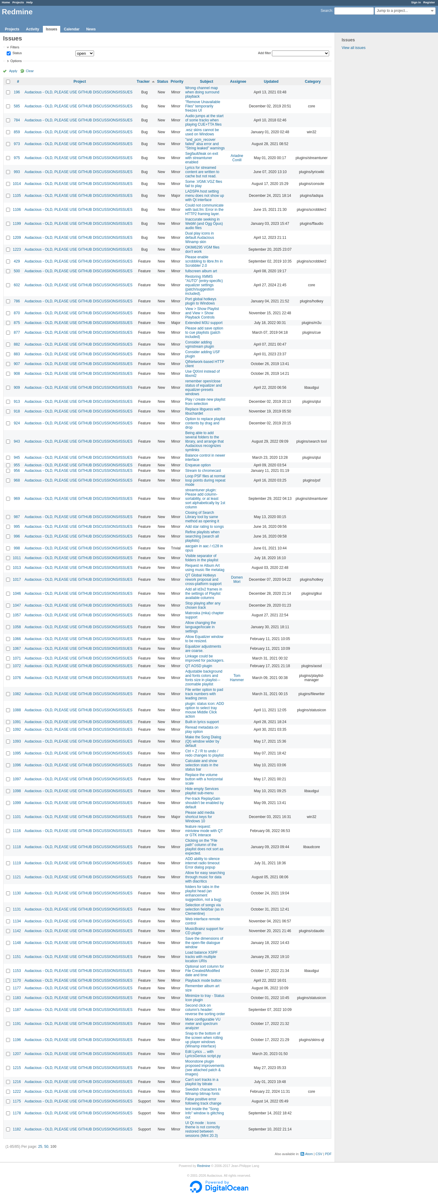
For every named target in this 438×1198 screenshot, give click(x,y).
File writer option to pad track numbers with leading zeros (204, 694)
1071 (17, 658)
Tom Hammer (237, 678)
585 (17, 106)
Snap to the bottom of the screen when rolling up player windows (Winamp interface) (204, 1039)
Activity (32, 29)
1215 (17, 1068)
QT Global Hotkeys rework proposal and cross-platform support (203, 579)
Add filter (264, 53)
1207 (17, 1054)
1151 (17, 957)
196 (17, 92)
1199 (17, 223)
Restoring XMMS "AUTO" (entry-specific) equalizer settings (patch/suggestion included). (204, 285)
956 (17, 470)
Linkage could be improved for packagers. (204, 658)
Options (16, 61)
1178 (17, 1113)
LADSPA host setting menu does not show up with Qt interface (204, 195)
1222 (17, 1091)
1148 (17, 943)
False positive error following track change (203, 1101)
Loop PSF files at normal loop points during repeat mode (205, 480)
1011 (17, 558)
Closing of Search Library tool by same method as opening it (202, 516)
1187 (17, 1010)
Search (326, 11)
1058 (17, 627)
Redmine (203, 1166)
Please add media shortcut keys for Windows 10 (199, 816)
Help (29, 2)
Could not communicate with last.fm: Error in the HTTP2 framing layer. (204, 209)
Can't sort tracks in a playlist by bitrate (201, 1082)
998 (17, 548)
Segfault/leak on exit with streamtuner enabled (201, 157)
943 (17, 441)
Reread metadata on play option (201, 729)
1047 (17, 605)
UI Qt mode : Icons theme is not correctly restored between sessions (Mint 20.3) (202, 1129)
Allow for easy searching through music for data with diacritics (205, 877)
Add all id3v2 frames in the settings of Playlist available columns (203, 593)
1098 (17, 791)
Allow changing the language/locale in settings (200, 627)
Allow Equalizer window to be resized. (204, 639)
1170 (17, 980)
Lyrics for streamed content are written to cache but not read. (202, 171)
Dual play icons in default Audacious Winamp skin (199, 237)
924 (17, 423)
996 (17, 536)
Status (17, 53)
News (91, 29)
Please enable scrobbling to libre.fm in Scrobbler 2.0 (204, 261)
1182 (17, 1129)
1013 (17, 568)
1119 (17, 863)
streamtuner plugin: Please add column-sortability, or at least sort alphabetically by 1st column (205, 498)
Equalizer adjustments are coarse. (203, 648)
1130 (17, 893)
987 (17, 517)
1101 (17, 817)
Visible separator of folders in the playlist (201, 558)
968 (17, 480)
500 (17, 271)
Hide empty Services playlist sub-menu (202, 791)
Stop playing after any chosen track (203, 605)
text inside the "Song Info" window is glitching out (204, 1113)
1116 (17, 831)
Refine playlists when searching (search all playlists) (202, 536)
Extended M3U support (204, 323)
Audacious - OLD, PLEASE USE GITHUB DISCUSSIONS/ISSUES (79, 92)
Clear (30, 71)
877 (17, 332)
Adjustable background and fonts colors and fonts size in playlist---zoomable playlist (203, 677)
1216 (17, 1082)
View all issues (353, 48)
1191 (17, 1024)
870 (17, 313)
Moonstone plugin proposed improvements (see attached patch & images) (204, 1067)
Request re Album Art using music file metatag (204, 567)
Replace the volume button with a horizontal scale (204, 779)
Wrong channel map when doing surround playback (202, 92)
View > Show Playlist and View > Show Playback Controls (202, 313)
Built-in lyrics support (202, 722)
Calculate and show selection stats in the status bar (201, 765)
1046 (17, 593)
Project (80, 81)
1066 (17, 639)
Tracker (143, 81)
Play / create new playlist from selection (205, 401)
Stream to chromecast (203, 470)
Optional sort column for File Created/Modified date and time (204, 970)
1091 (17, 722)
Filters (14, 47)
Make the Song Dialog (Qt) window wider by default (203, 741)
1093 (17, 741)
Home (6, 2)
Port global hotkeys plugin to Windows (200, 301)
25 (40, 1146)
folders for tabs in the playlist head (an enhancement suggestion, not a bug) (203, 893)
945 (17, 457)
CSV (318, 1154)
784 (17, 120)
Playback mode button (203, 980)
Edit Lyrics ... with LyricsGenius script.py (203, 1054)
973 (17, 144)
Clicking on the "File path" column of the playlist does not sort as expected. (204, 846)
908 (17, 373)
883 (17, 354)
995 (17, 526)
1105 (17, 195)
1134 (17, 921)
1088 (17, 710)
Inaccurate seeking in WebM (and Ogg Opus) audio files (204, 223)
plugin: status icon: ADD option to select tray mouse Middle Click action (204, 710)
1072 (17, 666)
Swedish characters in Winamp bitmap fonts (203, 1091)
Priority (177, 81)
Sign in (416, 2)
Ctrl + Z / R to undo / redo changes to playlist (204, 753)
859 (17, 132)
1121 (17, 877)
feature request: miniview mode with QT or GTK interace (204, 830)
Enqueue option (198, 465)
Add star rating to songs (204, 526)
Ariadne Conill (237, 158)
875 (17, 323)
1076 (17, 678)
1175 (17, 1101)
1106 (17, 209)
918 (17, 411)
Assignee (238, 81)
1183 (17, 998)
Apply (13, 71)
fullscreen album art (201, 271)
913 (17, 401)
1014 (17, 184)
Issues (51, 29)
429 (17, 261)
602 (17, 285)
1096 (17, 765)
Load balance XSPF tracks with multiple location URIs (201, 956)
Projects (18, 2)
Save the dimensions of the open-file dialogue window (204, 942)
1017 (17, 579)
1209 (17, 237)
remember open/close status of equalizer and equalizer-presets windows (203, 387)
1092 (17, 729)
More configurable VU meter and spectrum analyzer (203, 1023)
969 (17, 498)
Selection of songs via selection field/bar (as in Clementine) (204, 909)
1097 (17, 779)
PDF (328, 1154)
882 (17, 344)
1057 (17, 615)
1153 (17, 971)
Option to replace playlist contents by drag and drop (205, 423)
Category (313, 81)
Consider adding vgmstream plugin (199, 344)
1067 (17, 648)
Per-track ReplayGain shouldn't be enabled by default (204, 802)
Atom (309, 1154)
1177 (17, 988)
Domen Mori (237, 579)
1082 (17, 694)
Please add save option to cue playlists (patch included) (204, 332)
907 (17, 364)
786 (17, 301)
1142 (17, 931)
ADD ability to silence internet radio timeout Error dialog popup (202, 863)
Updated (271, 81)
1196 (17, 1040)
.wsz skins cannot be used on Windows (202, 132)
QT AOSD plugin (198, 666)
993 (17, 172)
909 (17, 387)
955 (17, 465)
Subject (206, 81)
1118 (17, 847)
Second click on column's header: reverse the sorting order (205, 1009)
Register (429, 2)
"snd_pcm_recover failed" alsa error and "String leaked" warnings (205, 144)
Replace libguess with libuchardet (203, 411)
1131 (17, 909)
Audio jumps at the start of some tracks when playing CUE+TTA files (204, 120)
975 (17, 158)
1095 (17, 753)
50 (46, 1146)
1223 (17, 249)
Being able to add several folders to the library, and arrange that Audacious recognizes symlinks (204, 441)
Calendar (71, 29)
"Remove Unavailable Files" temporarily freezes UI (202, 106)
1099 (17, 803)
